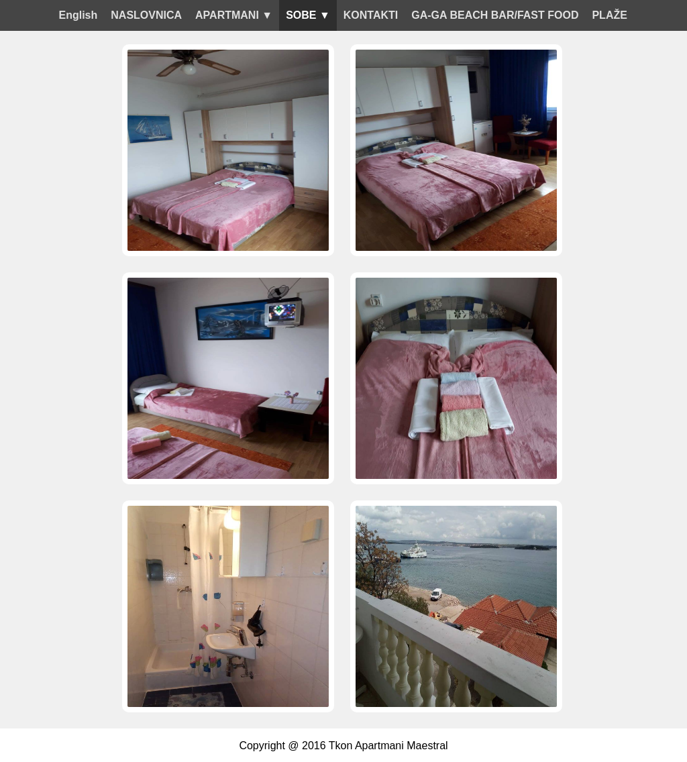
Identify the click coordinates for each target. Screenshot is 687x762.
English (78, 15)
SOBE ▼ (308, 15)
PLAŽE (609, 15)
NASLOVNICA (146, 15)
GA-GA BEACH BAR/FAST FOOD (494, 15)
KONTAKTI (371, 15)
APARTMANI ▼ (233, 15)
